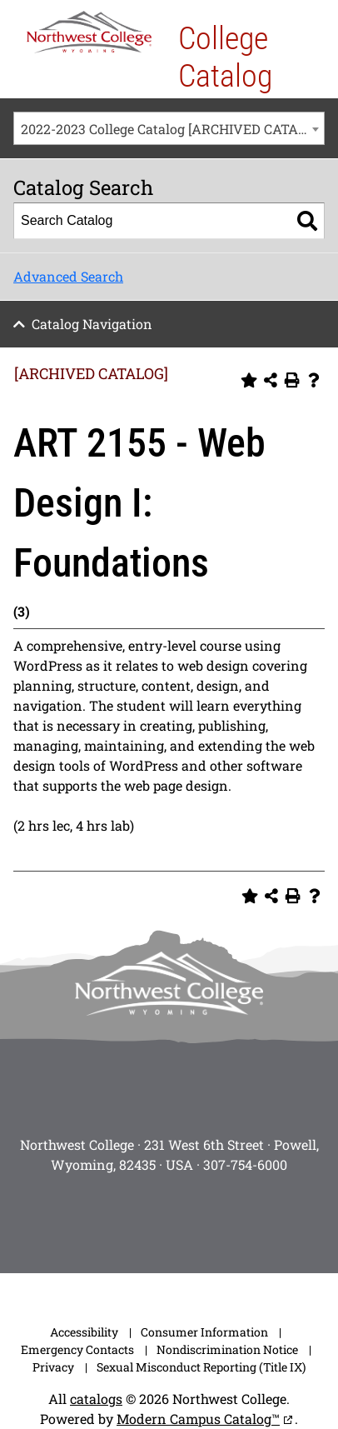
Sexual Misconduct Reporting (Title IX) (201, 1367)
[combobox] (169, 128)
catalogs (96, 1398)
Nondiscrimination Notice (227, 1349)
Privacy (53, 1367)
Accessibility (84, 1332)
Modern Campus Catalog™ (198, 1418)
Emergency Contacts (77, 1349)
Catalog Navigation (92, 323)
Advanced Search (68, 276)
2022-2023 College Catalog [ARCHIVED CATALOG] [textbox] (172, 128)
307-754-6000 (245, 1164)
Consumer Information (204, 1332)
